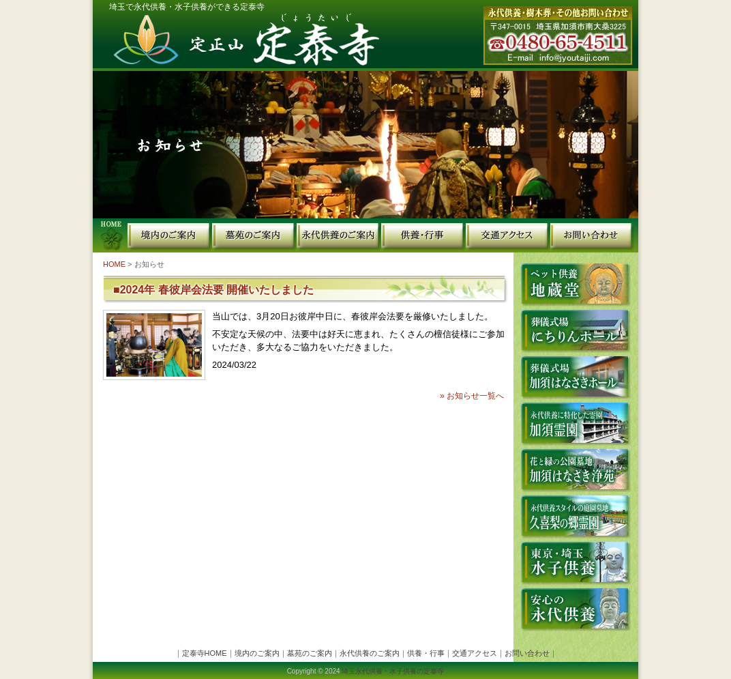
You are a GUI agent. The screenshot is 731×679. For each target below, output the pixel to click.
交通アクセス (474, 653)
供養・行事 (423, 235)
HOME (114, 264)
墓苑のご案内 (254, 235)
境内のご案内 (170, 235)
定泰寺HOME (110, 235)
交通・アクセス (508, 235)
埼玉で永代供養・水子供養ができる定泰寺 (187, 7)
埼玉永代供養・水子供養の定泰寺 (393, 671)
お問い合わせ (594, 235)
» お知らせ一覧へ (472, 396)
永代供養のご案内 (339, 235)
